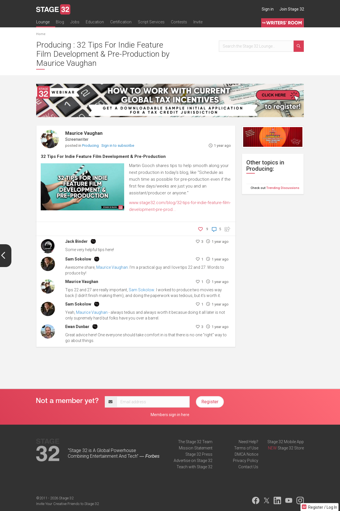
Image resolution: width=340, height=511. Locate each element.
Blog (60, 22)
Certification (121, 22)
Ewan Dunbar (77, 326)
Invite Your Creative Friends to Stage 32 (67, 504)
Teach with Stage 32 (194, 467)
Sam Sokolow (78, 259)
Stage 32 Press (198, 454)
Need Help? (248, 441)
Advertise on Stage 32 (193, 460)
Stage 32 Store (291, 448)
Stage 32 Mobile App (285, 441)
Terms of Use (246, 448)
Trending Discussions (282, 188)
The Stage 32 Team (195, 441)
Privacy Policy (245, 460)
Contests (179, 22)
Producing (91, 145)
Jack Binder (76, 241)
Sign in (268, 9)
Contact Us (248, 467)
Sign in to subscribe (117, 145)
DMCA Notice (246, 454)
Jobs (74, 22)
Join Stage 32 (291, 9)
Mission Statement (195, 448)
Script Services (151, 22)
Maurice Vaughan (84, 133)
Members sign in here (170, 414)
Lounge (43, 22)
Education (95, 22)
